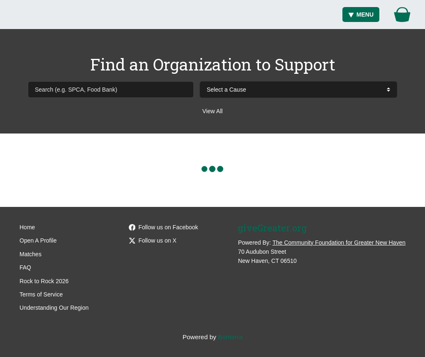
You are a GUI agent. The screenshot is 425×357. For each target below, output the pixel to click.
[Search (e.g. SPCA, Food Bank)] (111, 89)
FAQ (25, 267)
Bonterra (230, 336)
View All (213, 111)
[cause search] (298, 89)
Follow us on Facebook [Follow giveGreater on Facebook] (163, 227)
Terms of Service (41, 294)
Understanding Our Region (54, 307)
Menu (361, 14)
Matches (31, 254)
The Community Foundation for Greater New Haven (338, 242)
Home (27, 227)
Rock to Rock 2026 (44, 281)
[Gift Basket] (402, 14)
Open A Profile (38, 240)
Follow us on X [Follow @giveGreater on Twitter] (153, 240)
